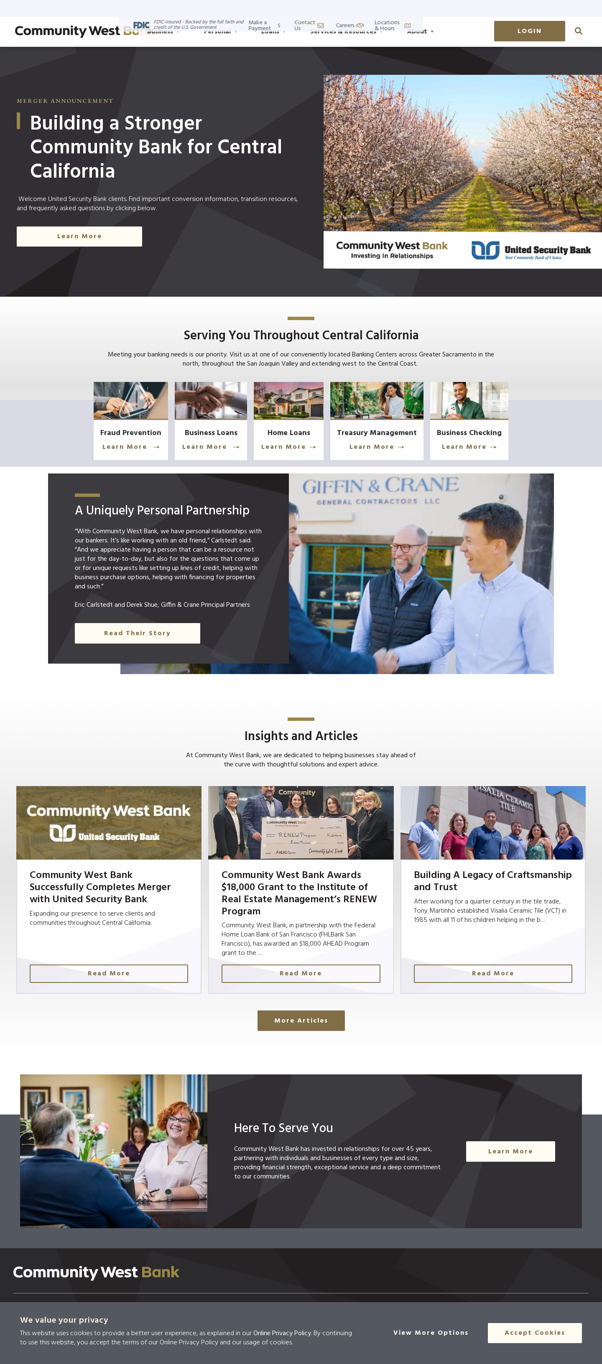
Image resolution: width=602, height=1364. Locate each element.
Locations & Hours (562, 8)
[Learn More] (100, 424)
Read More (134, 989)
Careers (510, 8)
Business (205, 31)
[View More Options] (436, 1333)
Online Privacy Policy (282, 1333)
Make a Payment (410, 8)
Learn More (100, 450)
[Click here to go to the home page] (96, 1288)
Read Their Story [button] (137, 636)
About (462, 31)
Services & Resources (388, 31)
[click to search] (578, 31)
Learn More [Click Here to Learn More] (79, 236)
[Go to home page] (85, 31)
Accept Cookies (535, 1333)
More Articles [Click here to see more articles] (301, 1036)
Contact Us (466, 8)
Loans (315, 31)
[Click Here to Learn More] (301, 424)
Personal (262, 31)
